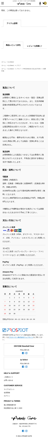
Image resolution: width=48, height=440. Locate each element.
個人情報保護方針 (10, 405)
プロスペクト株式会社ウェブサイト (21, 337)
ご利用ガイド (8, 377)
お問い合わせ (8, 380)
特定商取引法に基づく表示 (13, 408)
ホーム (4, 62)
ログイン (7, 396)
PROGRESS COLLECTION (32, 69)
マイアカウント (9, 389)
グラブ (18, 65)
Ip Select (11, 62)
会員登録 (7, 393)
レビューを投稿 (33, 46)
